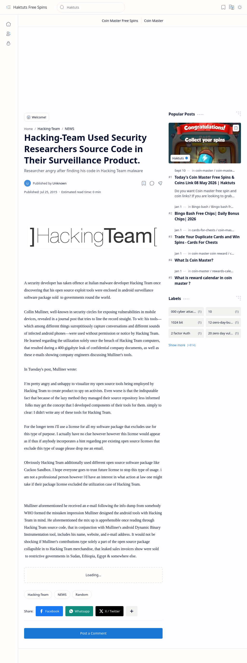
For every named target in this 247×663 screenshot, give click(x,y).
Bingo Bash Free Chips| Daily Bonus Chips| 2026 (207, 216)
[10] (223, 311)
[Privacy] (8, 43)
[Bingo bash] (201, 206)
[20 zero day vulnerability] (223, 333)
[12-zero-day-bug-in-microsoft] (223, 322)
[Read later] (143, 183)
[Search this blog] (91, 7)
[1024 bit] (186, 322)
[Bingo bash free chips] (227, 206)
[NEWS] (62, 594)
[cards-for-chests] (204, 230)
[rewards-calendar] (225, 271)
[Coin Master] (153, 20)
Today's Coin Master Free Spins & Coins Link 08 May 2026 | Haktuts (205, 180)
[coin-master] (205, 170)
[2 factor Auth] (186, 333)
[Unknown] (50, 183)
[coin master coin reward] (210, 253)
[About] (8, 34)
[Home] (8, 24)
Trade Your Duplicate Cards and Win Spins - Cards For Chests (207, 239)
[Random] (82, 594)
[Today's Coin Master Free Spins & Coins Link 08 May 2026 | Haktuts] (205, 143)
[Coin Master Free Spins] (120, 20)
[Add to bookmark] (236, 128)
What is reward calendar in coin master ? (203, 280)
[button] (8, 7)
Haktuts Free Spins (30, 7)
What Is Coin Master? (194, 260)
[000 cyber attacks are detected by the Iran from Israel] (186, 311)
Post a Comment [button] (93, 633)
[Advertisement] (132, 68)
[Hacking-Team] (38, 594)
